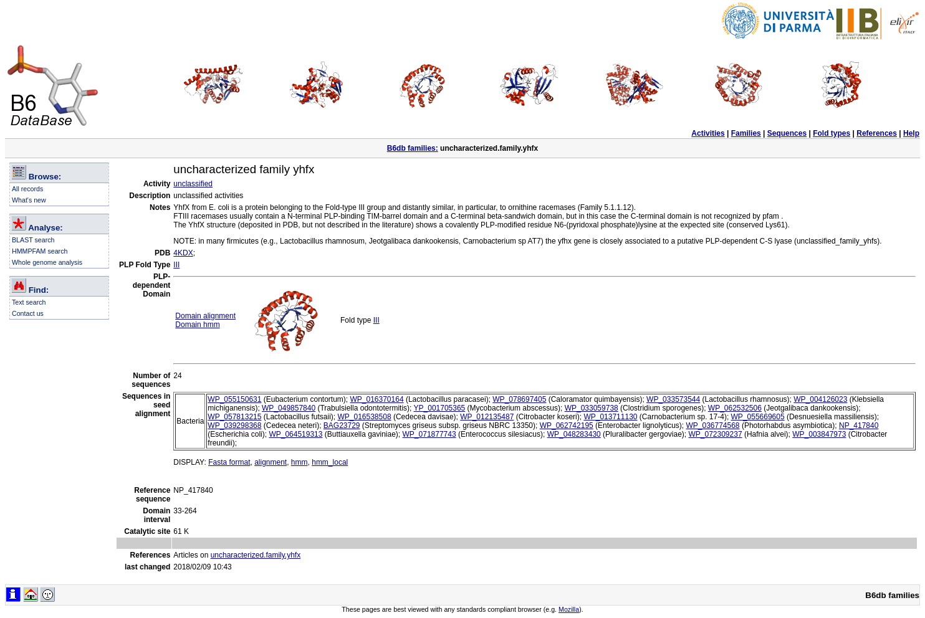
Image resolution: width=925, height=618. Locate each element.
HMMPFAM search (39, 251)
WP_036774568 (712, 425)
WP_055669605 (758, 416)
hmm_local (330, 462)
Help (911, 133)
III (176, 264)
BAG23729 (342, 425)
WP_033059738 (591, 408)
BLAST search (33, 240)
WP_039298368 (234, 425)
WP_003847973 (819, 434)
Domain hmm (197, 324)
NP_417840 (858, 425)
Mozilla (568, 609)
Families (746, 133)
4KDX (183, 253)
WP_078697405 (519, 399)
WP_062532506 (735, 408)
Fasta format (229, 462)
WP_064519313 (295, 434)
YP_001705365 (440, 408)
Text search (29, 302)
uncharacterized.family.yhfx (256, 555)
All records (27, 189)
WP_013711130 (610, 416)
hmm (299, 462)
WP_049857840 (288, 408)
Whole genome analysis (47, 262)
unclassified (193, 183)
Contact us (28, 313)
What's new (29, 200)
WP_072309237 (715, 434)
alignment (270, 462)
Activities (707, 133)
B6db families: (412, 148)
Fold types (831, 133)
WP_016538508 (364, 416)
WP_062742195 (566, 425)
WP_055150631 (234, 399)
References (876, 133)
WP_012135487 (487, 416)
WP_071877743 (429, 434)
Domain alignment (205, 315)
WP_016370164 (376, 399)
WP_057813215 (234, 416)
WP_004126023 (820, 399)
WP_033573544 (673, 399)
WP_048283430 (574, 434)
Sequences (787, 133)
